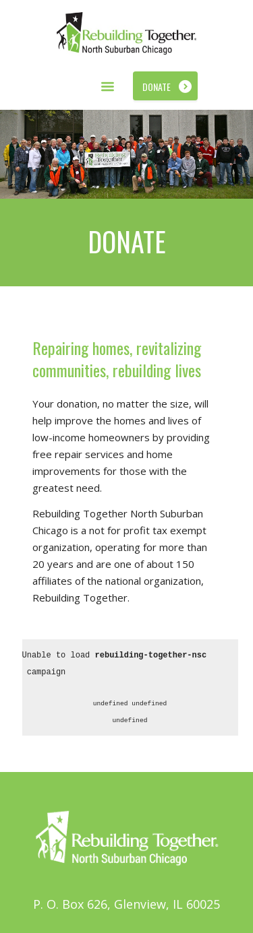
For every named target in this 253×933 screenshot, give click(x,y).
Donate (156, 86)
